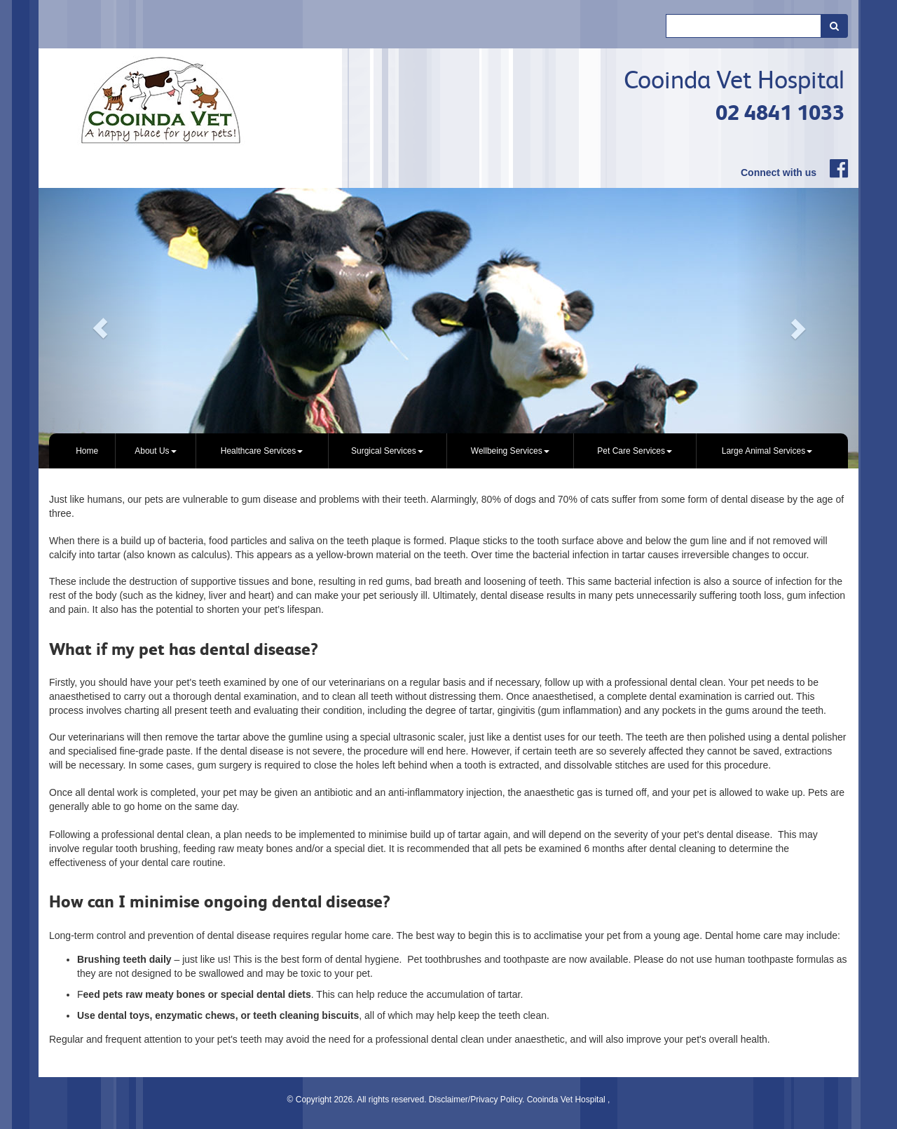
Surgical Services (387, 451)
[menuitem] (87, 450)
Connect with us (778, 172)
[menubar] (448, 450)
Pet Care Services (634, 451)
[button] (100, 328)
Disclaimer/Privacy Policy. (478, 1099)
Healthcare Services (262, 451)
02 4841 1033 (779, 112)
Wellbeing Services (510, 451)
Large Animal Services (767, 451)
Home (87, 451)
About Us (155, 451)
